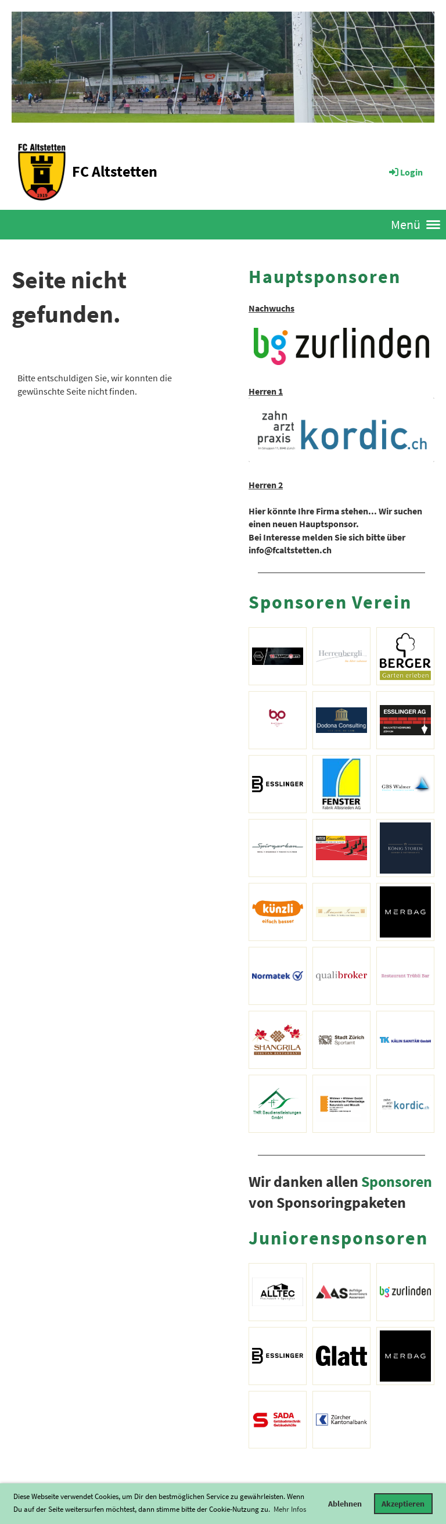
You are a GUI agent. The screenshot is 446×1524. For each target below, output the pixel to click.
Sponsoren (396, 1181)
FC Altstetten (114, 171)
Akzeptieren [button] (403, 1503)
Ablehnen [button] (345, 1503)
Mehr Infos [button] (290, 1509)
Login (405, 172)
